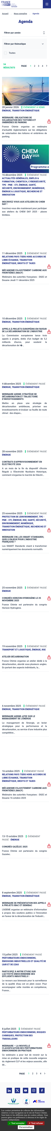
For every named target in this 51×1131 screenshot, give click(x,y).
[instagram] (33, 1090)
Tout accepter (17, 1123)
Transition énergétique (25, 110)
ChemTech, (22, 181)
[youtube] (25, 1090)
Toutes (12, 53)
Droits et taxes (26, 263)
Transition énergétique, (16, 526)
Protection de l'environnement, (20, 516)
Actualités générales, (15, 178)
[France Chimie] (9, 4)
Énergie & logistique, (14, 191)
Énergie (6, 455)
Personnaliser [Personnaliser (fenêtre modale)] (26, 1127)
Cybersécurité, (37, 181)
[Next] (46, 66)
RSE (44, 649)
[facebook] (42, 1090)
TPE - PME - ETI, (10, 185)
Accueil (5, 13)
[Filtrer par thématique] (24, 44)
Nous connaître (20, 13)
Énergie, (7, 110)
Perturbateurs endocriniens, (19, 958)
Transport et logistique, (17, 649)
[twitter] (17, 1090)
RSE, (25, 520)
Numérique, (38, 188)
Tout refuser (36, 1123)
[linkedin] (9, 1090)
